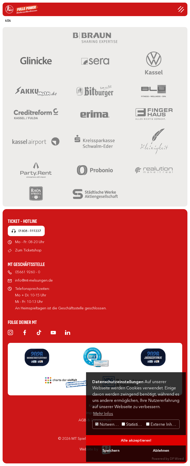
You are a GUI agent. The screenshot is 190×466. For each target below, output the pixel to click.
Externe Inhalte (162, 424)
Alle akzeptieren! (136, 440)
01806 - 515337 (29, 231)
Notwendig (107, 424)
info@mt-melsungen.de (34, 280)
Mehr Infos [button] (103, 413)
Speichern (111, 450)
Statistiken (133, 424)
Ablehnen (161, 450)
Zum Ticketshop (28, 250)
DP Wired (177, 459)
